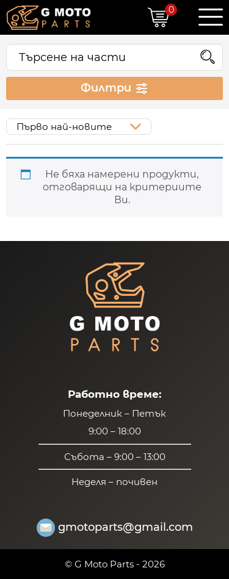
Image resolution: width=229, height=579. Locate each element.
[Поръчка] (78, 126)
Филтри (115, 88)
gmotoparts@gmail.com (115, 528)
